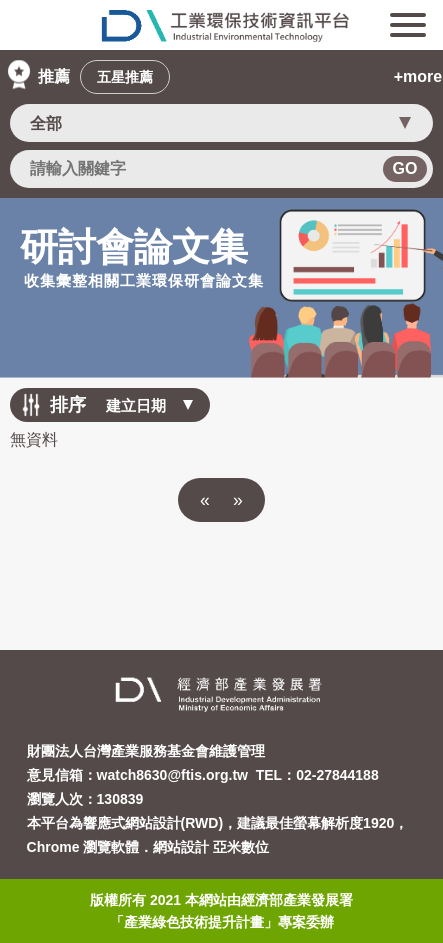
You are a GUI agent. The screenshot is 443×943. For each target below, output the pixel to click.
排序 (68, 405)
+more (418, 76)
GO (405, 168)
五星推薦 (125, 77)
